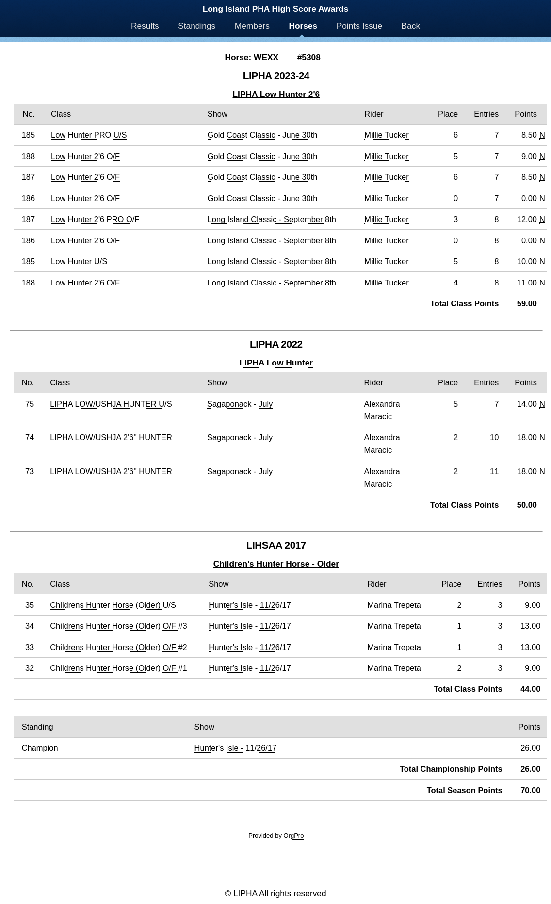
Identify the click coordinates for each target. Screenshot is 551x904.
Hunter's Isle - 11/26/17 (250, 605)
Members (252, 26)
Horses (303, 26)
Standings (196, 26)
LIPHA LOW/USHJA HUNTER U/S (111, 403)
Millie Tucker (386, 134)
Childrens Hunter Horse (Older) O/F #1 (118, 668)
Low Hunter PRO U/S (89, 134)
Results (145, 26)
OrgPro (294, 835)
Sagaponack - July (240, 403)
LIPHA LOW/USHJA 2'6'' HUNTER (111, 437)
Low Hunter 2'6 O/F (85, 156)
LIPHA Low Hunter (276, 362)
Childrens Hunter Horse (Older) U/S (113, 605)
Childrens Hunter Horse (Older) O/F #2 (118, 647)
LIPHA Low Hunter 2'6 (276, 94)
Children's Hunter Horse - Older (276, 564)
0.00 (529, 198)
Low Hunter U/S (79, 261)
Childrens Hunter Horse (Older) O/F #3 (118, 625)
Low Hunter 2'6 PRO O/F (95, 219)
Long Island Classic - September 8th (272, 219)
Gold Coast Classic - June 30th (263, 134)
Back (411, 26)
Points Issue (359, 26)
